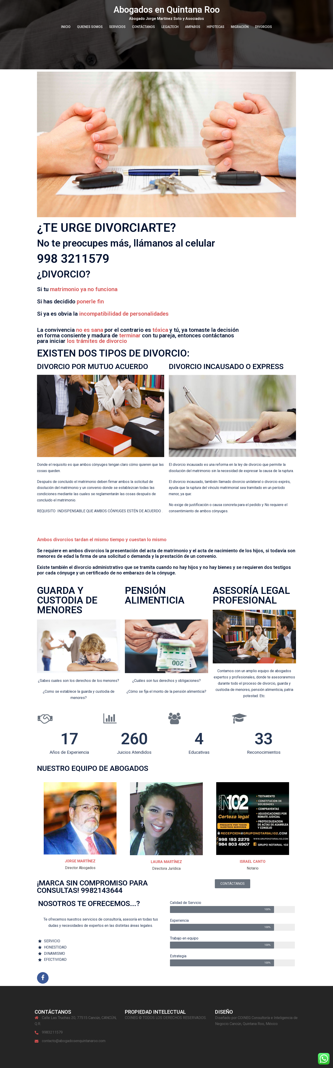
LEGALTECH (170, 27)
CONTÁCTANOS (143, 27)
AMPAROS (192, 27)
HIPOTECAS (215, 27)
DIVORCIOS (263, 27)
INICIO (66, 27)
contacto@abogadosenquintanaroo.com (73, 1041)
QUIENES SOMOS (90, 27)
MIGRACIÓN (240, 27)
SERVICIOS (117, 27)
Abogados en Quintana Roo (167, 10)
